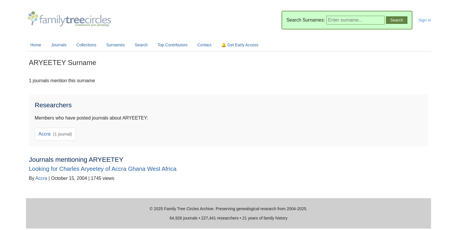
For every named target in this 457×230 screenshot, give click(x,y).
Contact (204, 45)
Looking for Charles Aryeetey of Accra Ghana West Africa (103, 169)
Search (141, 45)
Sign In (424, 20)
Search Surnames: (305, 19)
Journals (58, 45)
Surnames (115, 45)
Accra (55, 133)
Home (35, 45)
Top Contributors (172, 45)
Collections (86, 45)
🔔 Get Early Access (239, 45)
